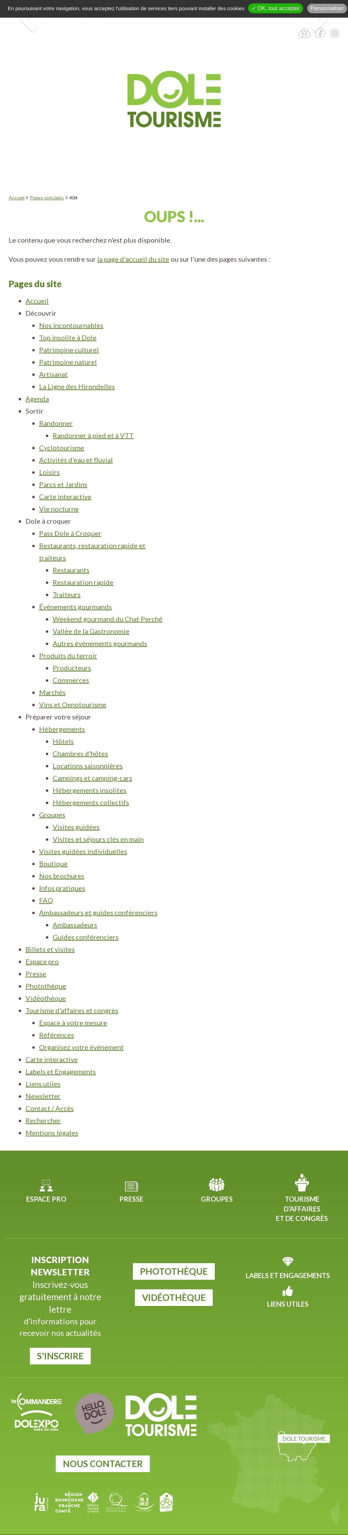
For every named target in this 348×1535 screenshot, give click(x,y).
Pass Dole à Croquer (70, 517)
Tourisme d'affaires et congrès (71, 994)
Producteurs (72, 651)
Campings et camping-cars (92, 761)
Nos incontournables (71, 309)
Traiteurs (67, 578)
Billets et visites (50, 933)
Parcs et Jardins (63, 468)
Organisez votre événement (81, 1031)
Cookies (253, 1527)
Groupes (52, 798)
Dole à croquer (185, 127)
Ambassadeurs (75, 908)
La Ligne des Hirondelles (77, 370)
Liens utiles (42, 1067)
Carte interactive (65, 480)
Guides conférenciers (86, 921)
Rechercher (43, 1104)
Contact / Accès (49, 1092)
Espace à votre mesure (73, 1006)
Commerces (71, 664)
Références (56, 1018)
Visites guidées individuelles (83, 835)
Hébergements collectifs (91, 786)
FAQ (46, 884)
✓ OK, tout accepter (275, 8)
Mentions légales (51, 1116)
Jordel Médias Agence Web (187, 1527)
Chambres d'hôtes (80, 737)
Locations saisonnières (88, 749)
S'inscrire (60, 1339)
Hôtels (63, 725)
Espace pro (42, 945)
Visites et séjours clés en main (98, 823)
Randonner (56, 407)
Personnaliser (327, 8)
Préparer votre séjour (280, 127)
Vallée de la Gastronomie (91, 615)
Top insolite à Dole (68, 321)
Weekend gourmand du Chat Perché (107, 602)
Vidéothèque (45, 982)
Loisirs (49, 456)
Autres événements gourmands (100, 627)
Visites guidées (76, 810)
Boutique (53, 847)
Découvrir (40, 127)
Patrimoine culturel (69, 333)
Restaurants (71, 554)
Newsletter (42, 1080)
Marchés (52, 676)
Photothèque (45, 969)
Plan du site (279, 1527)
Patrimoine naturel (68, 346)
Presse (35, 957)
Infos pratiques (62, 872)
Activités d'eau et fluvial (76, 443)
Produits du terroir (68, 639)
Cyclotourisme (61, 431)
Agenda (88, 127)
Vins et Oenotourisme (72, 688)
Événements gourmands (75, 590)
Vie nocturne (59, 492)
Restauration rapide (83, 566)
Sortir (127, 127)
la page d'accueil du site (133, 242)
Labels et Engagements (60, 1055)
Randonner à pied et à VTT (93, 419)
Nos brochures (61, 859)
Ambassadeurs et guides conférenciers (98, 896)
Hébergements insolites (89, 774)
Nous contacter (103, 1447)
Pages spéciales (47, 181)
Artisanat (53, 358)
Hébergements (62, 713)
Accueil (16, 181)
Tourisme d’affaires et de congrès (302, 1192)
